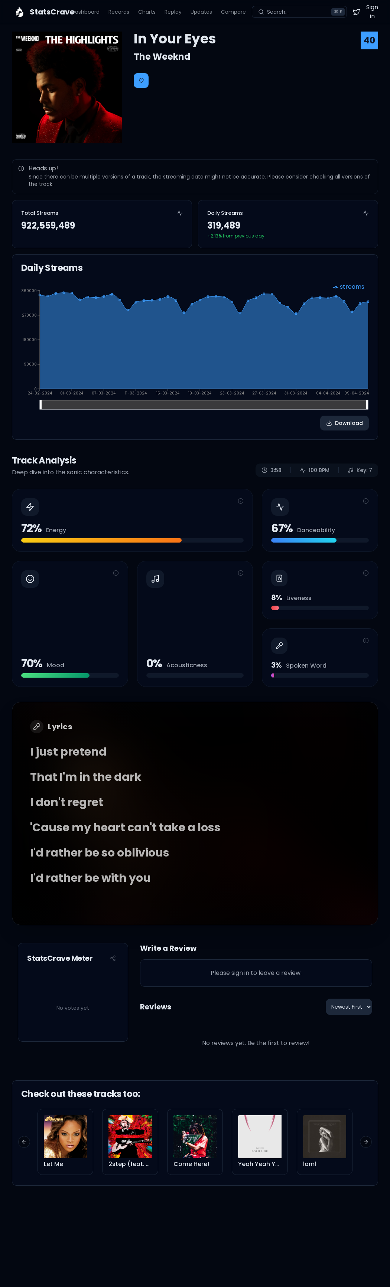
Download (344, 423)
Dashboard (85, 12)
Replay (173, 12)
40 (369, 40)
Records (118, 12)
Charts (147, 12)
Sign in (372, 11)
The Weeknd (162, 56)
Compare (233, 12)
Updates (201, 12)
